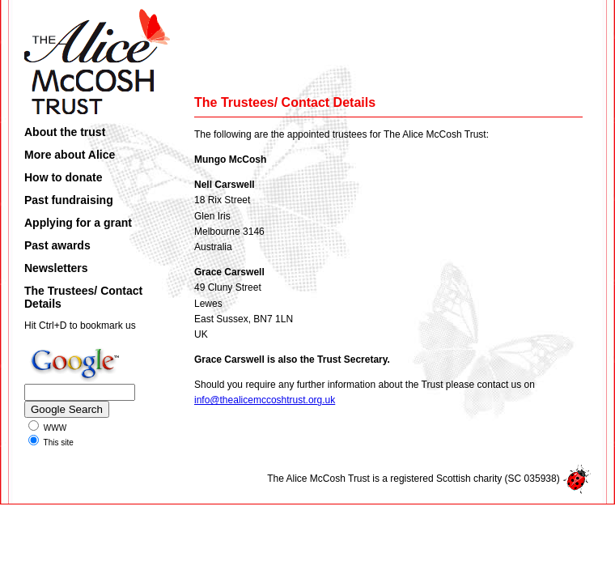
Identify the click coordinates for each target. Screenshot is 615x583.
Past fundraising (68, 200)
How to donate (63, 177)
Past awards (57, 245)
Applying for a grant (78, 222)
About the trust (64, 132)
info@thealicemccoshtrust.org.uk (264, 400)
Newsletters (56, 268)
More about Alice (69, 154)
